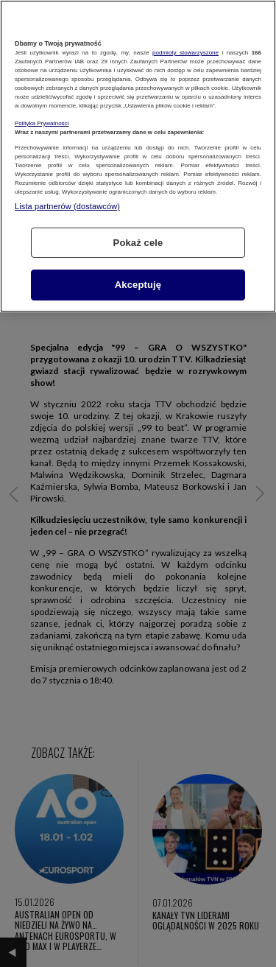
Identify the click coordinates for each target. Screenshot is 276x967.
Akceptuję (138, 284)
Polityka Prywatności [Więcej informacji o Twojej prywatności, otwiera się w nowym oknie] (41, 123)
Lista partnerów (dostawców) (67, 206)
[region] (138, 156)
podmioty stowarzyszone (185, 52)
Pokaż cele (138, 242)
